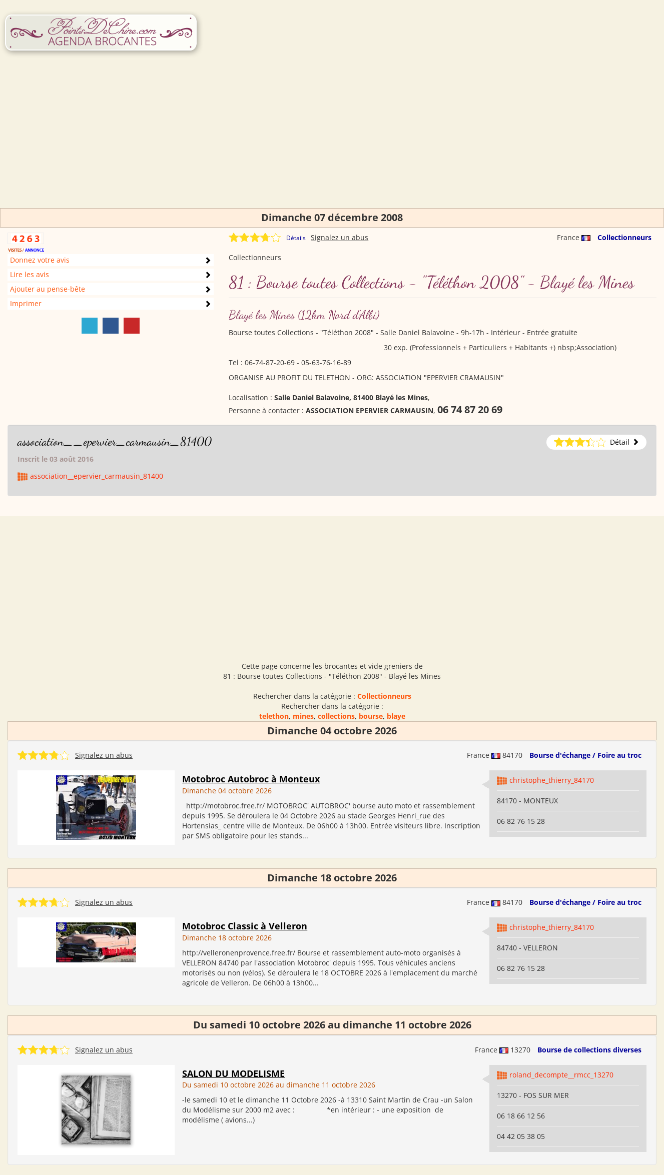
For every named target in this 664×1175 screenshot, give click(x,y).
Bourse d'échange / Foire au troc (585, 755)
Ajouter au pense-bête (47, 289)
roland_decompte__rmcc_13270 (561, 1074)
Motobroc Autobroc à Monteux (251, 779)
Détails (296, 238)
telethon (274, 716)
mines (303, 716)
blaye (396, 716)
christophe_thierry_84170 (551, 780)
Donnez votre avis (40, 260)
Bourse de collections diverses (589, 1049)
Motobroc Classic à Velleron (244, 926)
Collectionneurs (624, 237)
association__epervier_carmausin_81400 (115, 441)
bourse (371, 716)
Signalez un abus (339, 237)
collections (336, 716)
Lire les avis (29, 274)
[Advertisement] (332, 138)
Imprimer (26, 303)
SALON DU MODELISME (233, 1073)
